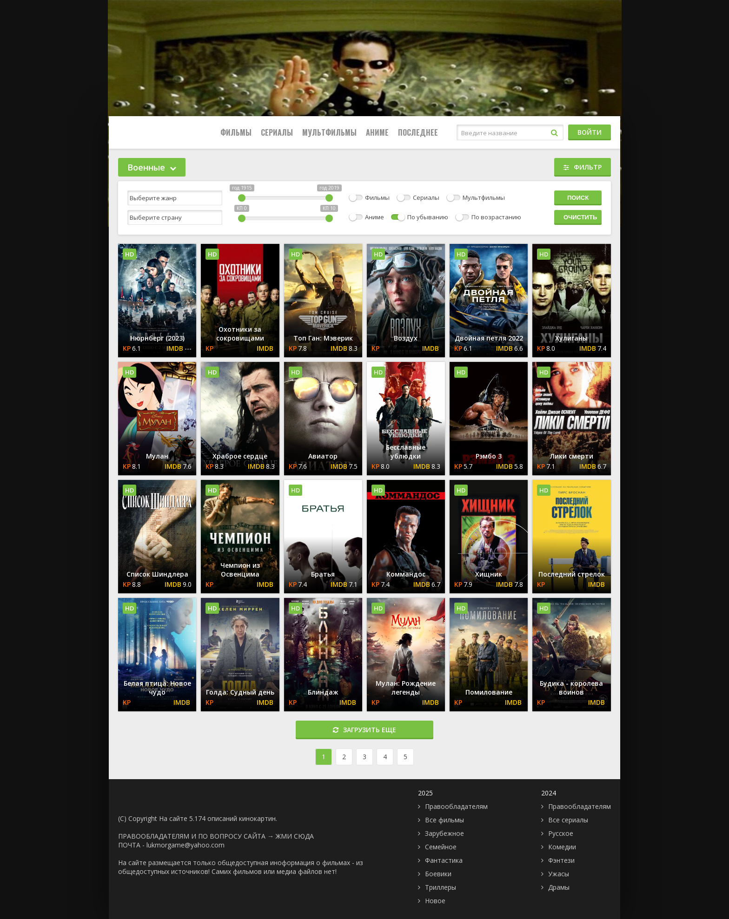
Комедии (562, 846)
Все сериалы (568, 819)
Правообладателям (456, 806)
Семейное (441, 846)
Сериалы (277, 132)
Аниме (377, 132)
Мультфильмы (329, 132)
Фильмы (236, 132)
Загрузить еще (364, 729)
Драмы (559, 887)
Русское (560, 833)
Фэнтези (561, 860)
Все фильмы (444, 819)
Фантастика (444, 860)
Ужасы (558, 873)
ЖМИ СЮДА (295, 836)
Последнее (418, 132)
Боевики (438, 873)
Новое (435, 900)
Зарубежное (444, 833)
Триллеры (440, 887)
